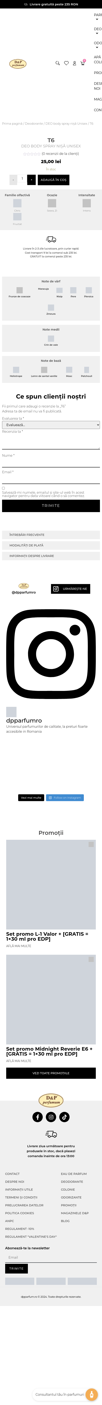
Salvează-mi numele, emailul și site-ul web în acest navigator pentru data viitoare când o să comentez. (43, 498)
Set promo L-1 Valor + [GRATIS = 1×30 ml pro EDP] (47, 940)
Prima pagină (12, 123)
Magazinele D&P (75, 1217)
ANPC (9, 1225)
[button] (58, 63)
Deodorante (34, 123)
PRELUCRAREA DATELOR (24, 1209)
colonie (68, 1194)
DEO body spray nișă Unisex (66, 123)
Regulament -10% (19, 1233)
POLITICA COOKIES (19, 1217)
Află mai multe (18, 950)
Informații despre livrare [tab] (31, 560)
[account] (74, 63)
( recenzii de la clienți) (60, 158)
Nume (8, 459)
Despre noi (14, 1186)
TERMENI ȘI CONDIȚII (21, 1201)
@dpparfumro (24, 597)
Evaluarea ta (13, 422)
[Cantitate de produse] (22, 182)
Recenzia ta (12, 435)
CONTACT (12, 1178)
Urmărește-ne (75, 593)
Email (8, 476)
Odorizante (71, 1201)
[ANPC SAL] (19, 1285)
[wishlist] (66, 63)
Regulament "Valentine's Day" (31, 1241)
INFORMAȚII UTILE (19, 1194)
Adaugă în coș (53, 184)
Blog (65, 1225)
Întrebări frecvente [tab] (26, 539)
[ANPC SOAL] (50, 1285)
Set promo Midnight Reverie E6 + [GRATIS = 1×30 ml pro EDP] (49, 1055)
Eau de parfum (74, 1178)
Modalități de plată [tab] (26, 549)
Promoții (68, 1209)
